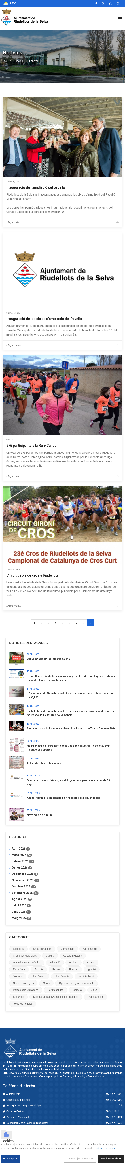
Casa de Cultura (42, 948)
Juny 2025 (21, 912)
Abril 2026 (21, 849)
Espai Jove (19, 969)
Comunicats (67, 948)
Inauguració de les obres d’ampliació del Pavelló (44, 319)
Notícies (18, 61)
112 (119, 1105)
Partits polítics (55, 990)
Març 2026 (22, 855)
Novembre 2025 (25, 880)
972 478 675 (114, 1111)
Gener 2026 (22, 867)
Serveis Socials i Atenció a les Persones (55, 996)
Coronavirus (90, 948)
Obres (46, 983)
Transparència (96, 996)
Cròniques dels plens (25, 955)
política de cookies (105, 1148)
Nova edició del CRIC (39, 815)
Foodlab (74, 969)
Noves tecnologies (23, 983)
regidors (77, 990)
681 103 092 (114, 1099)
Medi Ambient (86, 976)
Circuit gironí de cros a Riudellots (32, 575)
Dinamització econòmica (27, 962)
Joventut (18, 976)
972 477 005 (114, 1093)
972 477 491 (114, 1117)
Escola (91, 962)
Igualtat (92, 969)
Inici (5, 61)
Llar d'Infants (62, 976)
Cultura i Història (72, 955)
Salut (94, 990)
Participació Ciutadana (25, 990)
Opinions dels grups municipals (76, 983)
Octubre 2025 (24, 886)
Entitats (73, 962)
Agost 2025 (22, 899)
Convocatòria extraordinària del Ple (48, 658)
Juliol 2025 (21, 905)
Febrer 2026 (23, 861)
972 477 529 (114, 1122)
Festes (56, 969)
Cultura (50, 955)
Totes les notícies (22, 1003)
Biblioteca (18, 948)
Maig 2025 (21, 918)
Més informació (109, 1158)
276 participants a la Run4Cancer (32, 445)
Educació (55, 962)
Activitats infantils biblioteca (44, 763)
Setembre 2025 (25, 893)
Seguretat (18, 996)
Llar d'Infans (39, 976)
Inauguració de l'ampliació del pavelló (35, 187)
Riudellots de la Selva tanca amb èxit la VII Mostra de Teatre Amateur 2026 (71, 728)
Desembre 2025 (25, 874)
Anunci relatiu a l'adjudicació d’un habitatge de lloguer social (63, 797)
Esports (39, 969)
